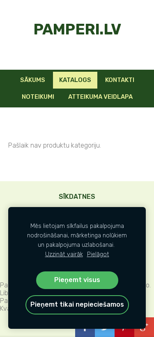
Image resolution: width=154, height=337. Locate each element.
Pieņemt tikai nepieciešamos (77, 304)
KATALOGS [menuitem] (75, 80)
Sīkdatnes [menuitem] (77, 196)
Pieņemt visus (77, 280)
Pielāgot (98, 254)
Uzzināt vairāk (64, 254)
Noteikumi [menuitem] (38, 96)
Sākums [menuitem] (32, 80)
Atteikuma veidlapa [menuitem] (100, 96)
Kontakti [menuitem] (119, 80)
